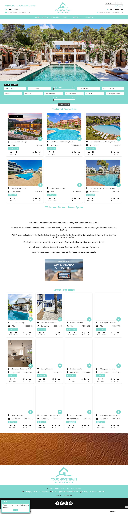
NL (119, 3)
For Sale (6, 84)
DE (110, 3)
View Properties (64, 105)
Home (58, 495)
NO (121, 3)
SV (117, 3)
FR (113, 3)
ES (108, 3)
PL (115, 3)
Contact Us (67, 495)
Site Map (113, 511)
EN (106, 3)
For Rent (14, 84)
